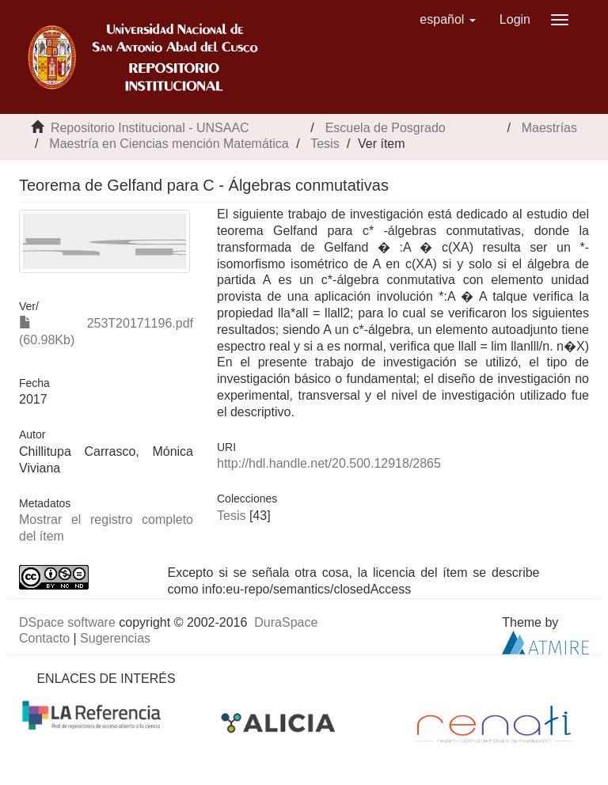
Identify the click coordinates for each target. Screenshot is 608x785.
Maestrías (549, 128)
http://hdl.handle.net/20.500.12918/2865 (329, 463)
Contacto (44, 638)
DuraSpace (285, 622)
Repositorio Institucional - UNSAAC (150, 128)
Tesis (324, 143)
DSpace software (67, 622)
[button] (448, 20)
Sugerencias (115, 638)
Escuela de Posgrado (385, 128)
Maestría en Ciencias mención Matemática (168, 143)
